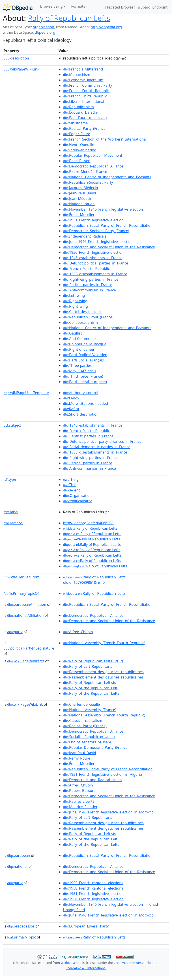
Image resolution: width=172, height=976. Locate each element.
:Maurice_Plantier (80, 806)
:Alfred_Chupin (78, 631)
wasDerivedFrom (21, 577)
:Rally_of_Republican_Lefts (94, 593)
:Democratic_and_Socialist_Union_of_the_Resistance (109, 247)
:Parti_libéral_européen (85, 381)
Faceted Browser (120, 7)
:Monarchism (76, 74)
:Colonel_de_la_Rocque (84, 343)
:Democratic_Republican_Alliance (93, 166)
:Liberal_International (83, 101)
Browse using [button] (50, 6)
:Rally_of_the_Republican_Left (90, 687)
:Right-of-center (79, 349)
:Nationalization (79, 203)
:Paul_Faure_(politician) (85, 117)
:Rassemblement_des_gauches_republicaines (103, 671)
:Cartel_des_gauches (83, 311)
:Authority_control (80, 392)
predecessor (20, 926)
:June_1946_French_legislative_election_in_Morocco (108, 812)
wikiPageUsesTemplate (26, 392)
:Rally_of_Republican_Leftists (89, 682)
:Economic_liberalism (83, 79)
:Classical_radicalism (82, 720)
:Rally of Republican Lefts (90, 528)
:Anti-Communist (80, 338)
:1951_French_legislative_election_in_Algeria (102, 774)
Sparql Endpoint (153, 7)
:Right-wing (75, 300)
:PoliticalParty (77, 500)
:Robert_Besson (79, 790)
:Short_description (81, 414)
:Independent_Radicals (84, 236)
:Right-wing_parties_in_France (90, 279)
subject (12, 425)
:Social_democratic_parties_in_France (96, 446)
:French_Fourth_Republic (86, 90)
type (10, 479)
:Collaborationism (80, 322)
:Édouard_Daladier (81, 112)
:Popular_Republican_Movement (92, 155)
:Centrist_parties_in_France (88, 436)
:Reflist (71, 408)
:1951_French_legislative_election (93, 220)
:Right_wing (75, 306)
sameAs (13, 522)
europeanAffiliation (26, 604)
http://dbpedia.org (106, 26)
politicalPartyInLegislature (29, 648)
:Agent (71, 490)
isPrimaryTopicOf (21, 593)
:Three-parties (77, 365)
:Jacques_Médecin (80, 187)
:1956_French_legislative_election (93, 252)
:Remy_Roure (76, 758)
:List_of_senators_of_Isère (87, 742)
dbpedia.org (45, 32)
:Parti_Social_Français (83, 360)
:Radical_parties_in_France (87, 284)
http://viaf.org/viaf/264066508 (88, 522)
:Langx (71, 398)
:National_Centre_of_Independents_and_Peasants (107, 176)
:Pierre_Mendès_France (85, 171)
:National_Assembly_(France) (89, 709)
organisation (43, 26)
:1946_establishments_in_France (93, 257)
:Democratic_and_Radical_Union (92, 779)
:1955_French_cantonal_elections (93, 882)
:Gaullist (72, 333)
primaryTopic (21, 937)
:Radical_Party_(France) (85, 128)
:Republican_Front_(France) (88, 317)
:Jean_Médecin (77, 198)
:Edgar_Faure (76, 133)
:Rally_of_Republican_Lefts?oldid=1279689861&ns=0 (95, 580)
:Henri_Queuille (78, 144)
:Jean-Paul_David (79, 193)
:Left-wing (74, 295)
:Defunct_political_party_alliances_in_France (102, 441)
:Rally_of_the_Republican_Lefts (91, 693)
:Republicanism (78, 106)
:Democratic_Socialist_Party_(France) (96, 230)
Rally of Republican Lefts (69, 18)
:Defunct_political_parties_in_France (95, 263)
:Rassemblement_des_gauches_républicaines (103, 677)
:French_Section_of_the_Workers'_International (105, 139)
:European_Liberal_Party (86, 926)
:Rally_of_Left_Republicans (87, 666)
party (15, 631)
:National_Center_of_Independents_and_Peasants (107, 327)
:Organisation (77, 495)
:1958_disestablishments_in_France (95, 273)
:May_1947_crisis (79, 370)
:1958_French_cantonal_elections (93, 888)
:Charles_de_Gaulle (81, 704)
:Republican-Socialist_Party (88, 182)
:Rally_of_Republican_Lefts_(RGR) (93, 661)
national (17, 866)
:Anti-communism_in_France (89, 290)
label (11, 511)
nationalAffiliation (25, 615)
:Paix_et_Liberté (79, 801)
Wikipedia (68, 963)
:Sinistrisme (75, 123)
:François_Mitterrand (83, 69)
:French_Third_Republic (85, 96)
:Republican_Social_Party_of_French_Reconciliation (108, 225)
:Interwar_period (79, 150)
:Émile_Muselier (79, 214)
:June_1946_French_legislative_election (98, 241)
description (16, 58)
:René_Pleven (76, 160)
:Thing (71, 479)
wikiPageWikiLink (21, 69)
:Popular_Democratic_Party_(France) (96, 747)
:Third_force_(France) (83, 376)
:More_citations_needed (85, 403)
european (18, 855)
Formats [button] (77, 6)
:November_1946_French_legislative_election (103, 209)
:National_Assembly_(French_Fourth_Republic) (104, 642)
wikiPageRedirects (25, 661)
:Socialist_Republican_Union (89, 736)
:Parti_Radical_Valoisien (85, 354)
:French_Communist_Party (87, 85)
